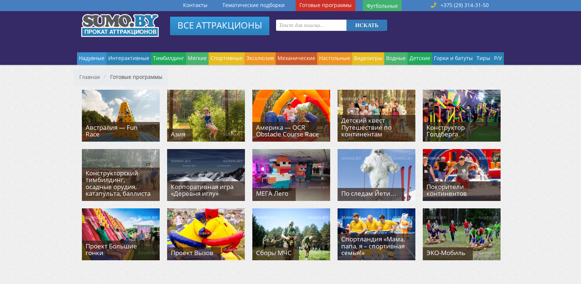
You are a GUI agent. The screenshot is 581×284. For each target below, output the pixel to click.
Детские (419, 58)
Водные (396, 58)
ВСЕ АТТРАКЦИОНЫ (219, 25)
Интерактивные (128, 58)
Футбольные (382, 5)
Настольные (334, 58)
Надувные (91, 58)
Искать (367, 25)
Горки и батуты (453, 58)
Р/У (498, 58)
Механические (296, 58)
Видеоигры (368, 58)
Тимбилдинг (168, 58)
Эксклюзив (260, 58)
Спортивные (226, 58)
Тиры (483, 58)
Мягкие (197, 58)
